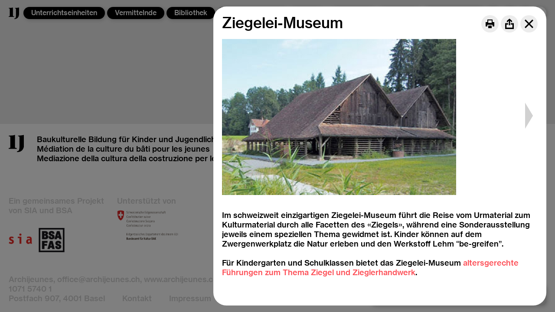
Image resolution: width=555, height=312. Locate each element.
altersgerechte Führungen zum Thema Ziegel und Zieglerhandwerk (370, 267)
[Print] (490, 23)
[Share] (509, 23)
